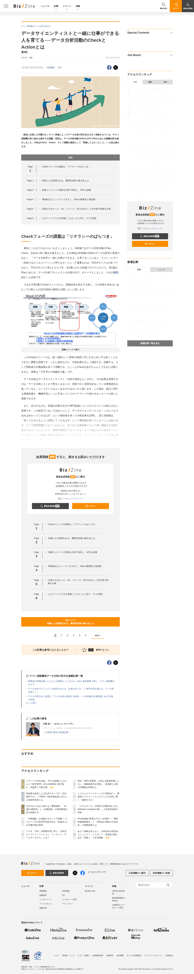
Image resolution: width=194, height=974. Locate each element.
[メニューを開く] (6, 6)
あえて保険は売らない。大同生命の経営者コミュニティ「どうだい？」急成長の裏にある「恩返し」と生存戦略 (98, 834)
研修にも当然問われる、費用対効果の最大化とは (65, 180)
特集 (78, 6)
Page (30, 180)
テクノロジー (67, 904)
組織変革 (43, 895)
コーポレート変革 (69, 899)
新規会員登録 (50, 506)
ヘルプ (56, 955)
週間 (150, 82)
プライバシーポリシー (153, 955)
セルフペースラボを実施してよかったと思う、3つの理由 (69, 218)
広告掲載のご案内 (137, 873)
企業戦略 (50, 67)
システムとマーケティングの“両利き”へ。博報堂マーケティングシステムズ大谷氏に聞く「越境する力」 (98, 796)
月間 (165, 82)
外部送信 (169, 955)
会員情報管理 (97, 955)
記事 (56, 6)
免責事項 (109, 955)
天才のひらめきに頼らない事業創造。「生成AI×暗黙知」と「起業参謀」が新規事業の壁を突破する (46, 809)
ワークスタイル (45, 904)
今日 (135, 82)
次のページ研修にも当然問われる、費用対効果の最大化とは (70, 622)
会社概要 (120, 955)
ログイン (90, 506)
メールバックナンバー (70, 498)
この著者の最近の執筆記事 (55, 732)
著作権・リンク (68, 955)
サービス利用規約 (134, 955)
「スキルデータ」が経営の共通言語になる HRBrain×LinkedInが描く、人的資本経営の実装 (99, 809)
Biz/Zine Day (90, 891)
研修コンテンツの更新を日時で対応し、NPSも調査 (66, 190)
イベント (67, 6)
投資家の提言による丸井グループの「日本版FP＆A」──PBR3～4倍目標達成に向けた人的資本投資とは (46, 796)
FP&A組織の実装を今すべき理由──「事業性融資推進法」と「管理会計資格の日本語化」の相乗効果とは (98, 821)
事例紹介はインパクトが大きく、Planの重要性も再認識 (68, 199)
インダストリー (45, 899)
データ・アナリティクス (33, 67)
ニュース (45, 6)
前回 (115, 272)
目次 (92, 157)
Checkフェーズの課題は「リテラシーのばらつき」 (66, 166)
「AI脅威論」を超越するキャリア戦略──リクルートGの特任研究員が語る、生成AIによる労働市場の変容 (47, 821)
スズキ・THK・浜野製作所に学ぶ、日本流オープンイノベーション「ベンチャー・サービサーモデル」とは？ (46, 834)
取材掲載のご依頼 (161, 873)
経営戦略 (65, 891)
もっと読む (31, 702)
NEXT (98, 635)
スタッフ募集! (83, 955)
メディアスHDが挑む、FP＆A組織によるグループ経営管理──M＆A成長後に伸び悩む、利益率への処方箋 (46, 784)
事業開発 (43, 891)
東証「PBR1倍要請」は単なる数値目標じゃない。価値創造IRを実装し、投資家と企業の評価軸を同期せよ (98, 784)
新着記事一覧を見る (150, 343)
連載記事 (43, 908)
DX (60, 67)
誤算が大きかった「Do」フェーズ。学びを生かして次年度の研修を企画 (76, 209)
